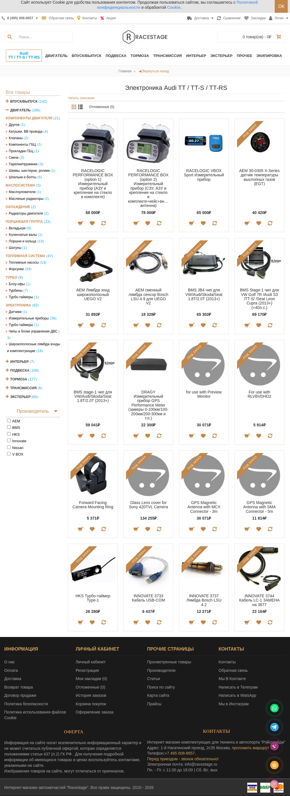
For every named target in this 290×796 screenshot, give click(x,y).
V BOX (18, 454)
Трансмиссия (23, 388)
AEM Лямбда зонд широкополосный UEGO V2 (93, 294)
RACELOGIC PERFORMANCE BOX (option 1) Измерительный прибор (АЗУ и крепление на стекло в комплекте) (93, 183)
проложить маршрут (250, 748)
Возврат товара (18, 687)
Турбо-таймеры (21, 297)
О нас (9, 662)
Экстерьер (20, 397)
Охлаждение (18, 207)
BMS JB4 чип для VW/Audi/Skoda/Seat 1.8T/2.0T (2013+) (204, 294)
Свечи (13, 158)
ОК (281, 6)
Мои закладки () (91, 678)
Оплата (11, 670)
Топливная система (25, 256)
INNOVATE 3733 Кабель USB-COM (148, 598)
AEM (16, 421)
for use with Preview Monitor (203, 394)
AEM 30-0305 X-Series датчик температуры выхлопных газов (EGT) (259, 177)
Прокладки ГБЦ (21, 151)
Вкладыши (17, 228)
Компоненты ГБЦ (22, 145)
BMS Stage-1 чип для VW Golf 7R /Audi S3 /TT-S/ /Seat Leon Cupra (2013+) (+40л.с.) (259, 299)
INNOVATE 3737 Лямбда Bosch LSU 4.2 (203, 600)
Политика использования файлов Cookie (35, 715)
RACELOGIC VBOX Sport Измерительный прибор (204, 175)
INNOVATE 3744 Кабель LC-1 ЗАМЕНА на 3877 (259, 600)
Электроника (18, 305)
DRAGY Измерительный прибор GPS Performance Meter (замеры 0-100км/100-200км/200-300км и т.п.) (148, 405)
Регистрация (87, 670)
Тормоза (18, 379)
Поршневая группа (24, 222)
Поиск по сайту (161, 687)
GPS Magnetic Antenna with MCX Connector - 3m (203, 507)
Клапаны (16, 138)
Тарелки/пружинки (23, 164)
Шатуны (15, 248)
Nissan (18, 448)
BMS (16, 427)
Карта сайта (158, 695)
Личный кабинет (90, 662)
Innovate (19, 441)
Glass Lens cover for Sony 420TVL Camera (148, 504)
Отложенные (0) (101, 107)
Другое (14, 125)
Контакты (227, 662)
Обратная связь (233, 670)
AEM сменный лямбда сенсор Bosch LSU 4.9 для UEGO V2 (149, 296)
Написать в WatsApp (237, 695)
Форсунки (16, 269)
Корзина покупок (91, 704)
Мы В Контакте (232, 678)
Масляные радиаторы (26, 199)
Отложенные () (90, 687)
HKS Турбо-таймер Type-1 (93, 598)
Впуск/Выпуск (24, 101)
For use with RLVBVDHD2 (259, 394)
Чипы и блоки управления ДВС (33, 331)
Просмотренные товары (169, 662)
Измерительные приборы (29, 318)
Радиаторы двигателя (26, 213)
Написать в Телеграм (238, 687)
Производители (161, 670)
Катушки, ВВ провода (25, 132)
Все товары (18, 92)
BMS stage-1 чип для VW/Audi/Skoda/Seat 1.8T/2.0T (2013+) (93, 396)
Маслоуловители (22, 192)
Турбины (15, 291)
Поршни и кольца (22, 241)
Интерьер (19, 362)
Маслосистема (20, 185)
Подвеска (19, 370)
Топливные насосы (24, 262)
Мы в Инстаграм (234, 704)
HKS (16, 434)
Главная (125, 71)
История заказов (91, 695)
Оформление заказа (94, 712)
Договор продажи (20, 695)
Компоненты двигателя (29, 118)
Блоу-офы (17, 284)
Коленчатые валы (23, 235)
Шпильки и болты (22, 177)
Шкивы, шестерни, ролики (29, 171)
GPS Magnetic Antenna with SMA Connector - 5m (259, 507)
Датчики (15, 312)
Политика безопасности (26, 704)
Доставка (12, 678)
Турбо (11, 278)
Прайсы (154, 704)
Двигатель (20, 110)
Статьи (153, 678)
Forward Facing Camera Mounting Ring (92, 504)
